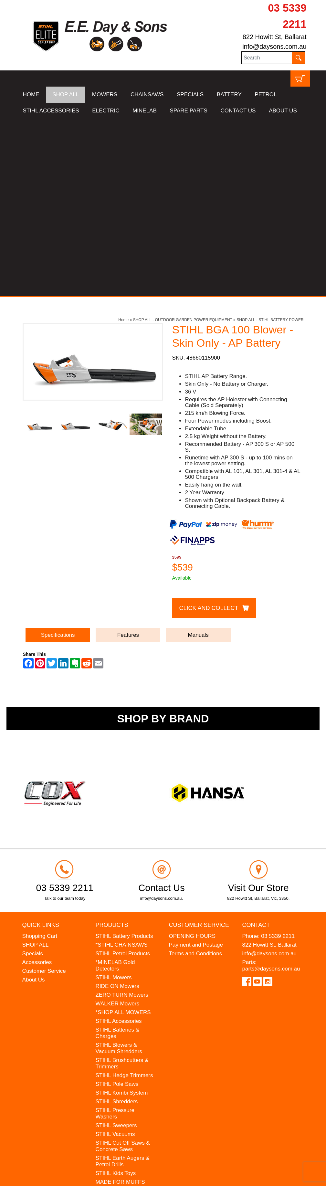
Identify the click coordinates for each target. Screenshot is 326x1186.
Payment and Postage (196, 767)
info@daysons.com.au (274, 46)
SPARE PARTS (188, 111)
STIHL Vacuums (115, 956)
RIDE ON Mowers (117, 808)
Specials (32, 776)
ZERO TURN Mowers (122, 817)
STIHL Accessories (119, 843)
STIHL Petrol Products (123, 776)
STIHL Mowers (114, 800)
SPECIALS (190, 94)
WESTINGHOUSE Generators (118, 1040)
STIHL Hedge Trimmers (124, 898)
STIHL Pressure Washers (115, 935)
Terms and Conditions (195, 776)
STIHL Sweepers (116, 948)
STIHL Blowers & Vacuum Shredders (119, 870)
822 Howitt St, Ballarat (275, 36)
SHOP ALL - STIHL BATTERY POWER (270, 142)
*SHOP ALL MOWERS (123, 835)
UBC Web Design (83, 1177)
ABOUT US (283, 111)
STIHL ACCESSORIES (51, 111)
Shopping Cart (40, 758)
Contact (256, 747)
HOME (31, 94)
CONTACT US (238, 111)
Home (123, 142)
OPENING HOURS (192, 758)
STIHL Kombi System (122, 915)
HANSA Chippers (117, 1028)
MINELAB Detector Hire (125, 1052)
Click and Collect (208, 430)
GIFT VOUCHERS (118, 1061)
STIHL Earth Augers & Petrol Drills (123, 983)
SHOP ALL (65, 94)
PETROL (266, 94)
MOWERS (104, 94)
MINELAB (144, 111)
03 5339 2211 (278, 758)
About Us (33, 802)
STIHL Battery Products (124, 758)
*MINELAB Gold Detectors (115, 788)
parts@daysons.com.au (271, 791)
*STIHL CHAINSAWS (122, 767)
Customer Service (44, 793)
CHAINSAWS (147, 94)
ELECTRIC (105, 111)
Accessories (37, 785)
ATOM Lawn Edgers (120, 1019)
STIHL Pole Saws (117, 906)
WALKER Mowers (117, 826)
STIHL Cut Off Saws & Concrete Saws (123, 968)
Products (112, 747)
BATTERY (229, 94)
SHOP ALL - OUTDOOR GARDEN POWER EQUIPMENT (182, 142)
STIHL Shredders (117, 924)
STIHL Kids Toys (116, 995)
